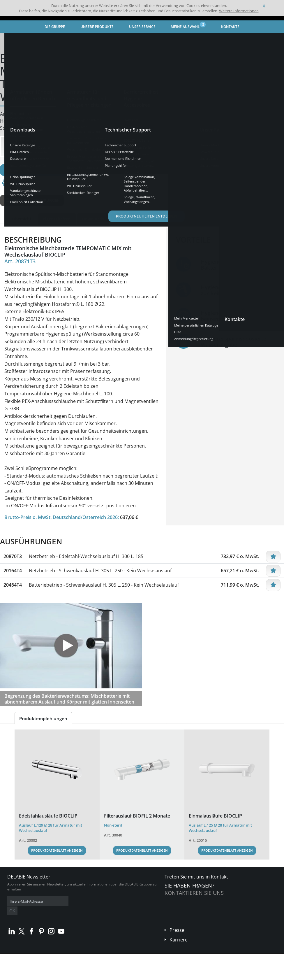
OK (100, 901)
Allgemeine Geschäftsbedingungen (52, 949)
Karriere (179, 931)
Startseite (16, 39)
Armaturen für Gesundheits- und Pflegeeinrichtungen (112, 39)
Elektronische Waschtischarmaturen (196, 39)
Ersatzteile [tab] (126, 219)
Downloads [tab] (93, 219)
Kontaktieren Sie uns (194, 892)
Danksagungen (116, 949)
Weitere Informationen (239, 10)
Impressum (91, 949)
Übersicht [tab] (21, 219)
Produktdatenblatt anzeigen (57, 850)
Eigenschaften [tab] (57, 219)
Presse (177, 921)
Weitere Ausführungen (32, 200)
